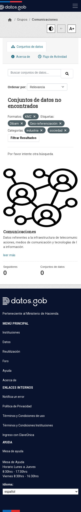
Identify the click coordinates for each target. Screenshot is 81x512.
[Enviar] (67, 73)
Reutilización (11, 351)
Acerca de (20, 56)
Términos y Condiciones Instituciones (28, 425)
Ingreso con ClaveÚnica (18, 435)
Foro (6, 361)
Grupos (22, 19)
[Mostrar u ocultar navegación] (75, 6)
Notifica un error (13, 396)
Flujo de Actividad (52, 56)
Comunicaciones (45, 19)
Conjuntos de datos (26, 46)
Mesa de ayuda (13, 451)
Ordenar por (16, 87)
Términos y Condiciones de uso (24, 416)
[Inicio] (10, 20)
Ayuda (7, 370)
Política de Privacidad (17, 406)
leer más (9, 255)
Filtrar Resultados (24, 138)
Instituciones (11, 332)
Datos (7, 342)
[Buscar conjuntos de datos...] (34, 72)
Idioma (7, 484)
